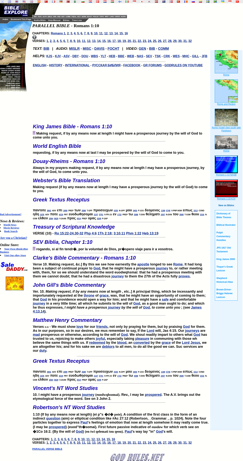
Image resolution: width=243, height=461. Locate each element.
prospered (153, 395)
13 (111, 33)
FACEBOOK (131, 65)
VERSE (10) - (121, 228)
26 (159, 41)
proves (184, 276)
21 (134, 41)
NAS (140, 56)
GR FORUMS (152, 65)
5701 (101, 215)
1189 (163, 211)
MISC (87, 49)
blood (121, 343)
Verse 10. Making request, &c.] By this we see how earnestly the (121, 259)
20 (129, 41)
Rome (178, 264)
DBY (75, 56)
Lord (150, 331)
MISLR (74, 49)
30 (180, 41)
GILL (195, 56)
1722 (119, 215)
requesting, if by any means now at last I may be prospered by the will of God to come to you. (121, 147)
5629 (56, 219)
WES (176, 56)
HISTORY (55, 65)
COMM (163, 49)
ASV (66, 56)
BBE (121, 56)
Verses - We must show (121, 322)
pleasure (142, 339)
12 (106, 33)
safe (165, 299)
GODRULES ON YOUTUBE (183, 65)
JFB (204, 56)
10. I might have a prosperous (121, 390)
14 (116, 33)
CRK (166, 56)
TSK (158, 56)
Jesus (195, 343)
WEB (130, 56)
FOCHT (113, 49)
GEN (142, 49)
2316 (202, 215)
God (96, 268)
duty (42, 350)
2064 (51, 219)
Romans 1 (58, 33)
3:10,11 (119, 233)
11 (101, 33)
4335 (116, 211)
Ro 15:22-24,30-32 (68, 233)
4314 (79, 219)
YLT (103, 56)
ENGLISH (39, 65)
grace (104, 295)
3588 (84, 211)
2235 (42, 215)
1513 (195, 211)
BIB (46, 49)
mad (36, 335)
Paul (84, 422)
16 (126, 33)
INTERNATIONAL (77, 65)
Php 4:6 (90, 233)
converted (141, 343)
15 (121, 33)
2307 (163, 215)
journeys (192, 331)
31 (185, 41)
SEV (149, 56)
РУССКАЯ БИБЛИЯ (106, 65)
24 (149, 41)
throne (89, 295)
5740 (168, 211)
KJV (58, 56)
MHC (185, 56)
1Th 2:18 (104, 233)
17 (114, 41)
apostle (143, 264)
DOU (84, 56)
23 (144, 41)
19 (124, 41)
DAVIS (99, 49)
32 (190, 41)
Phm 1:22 (133, 233)
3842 (49, 211)
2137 (96, 215)
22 (139, 41)
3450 (135, 211)
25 (154, 41)
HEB (112, 56)
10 (96, 33)
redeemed (97, 343)
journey (162, 268)
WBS (94, 56)
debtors (108, 347)
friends (102, 327)
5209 (99, 219)
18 (119, 41)
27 (164, 41)
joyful (100, 339)
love (80, 327)
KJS (49, 56)
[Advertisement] (15, 152)
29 (175, 41)
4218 (61, 215)
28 (169, 41)
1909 (65, 211)
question (53, 418)
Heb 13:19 (150, 233)
